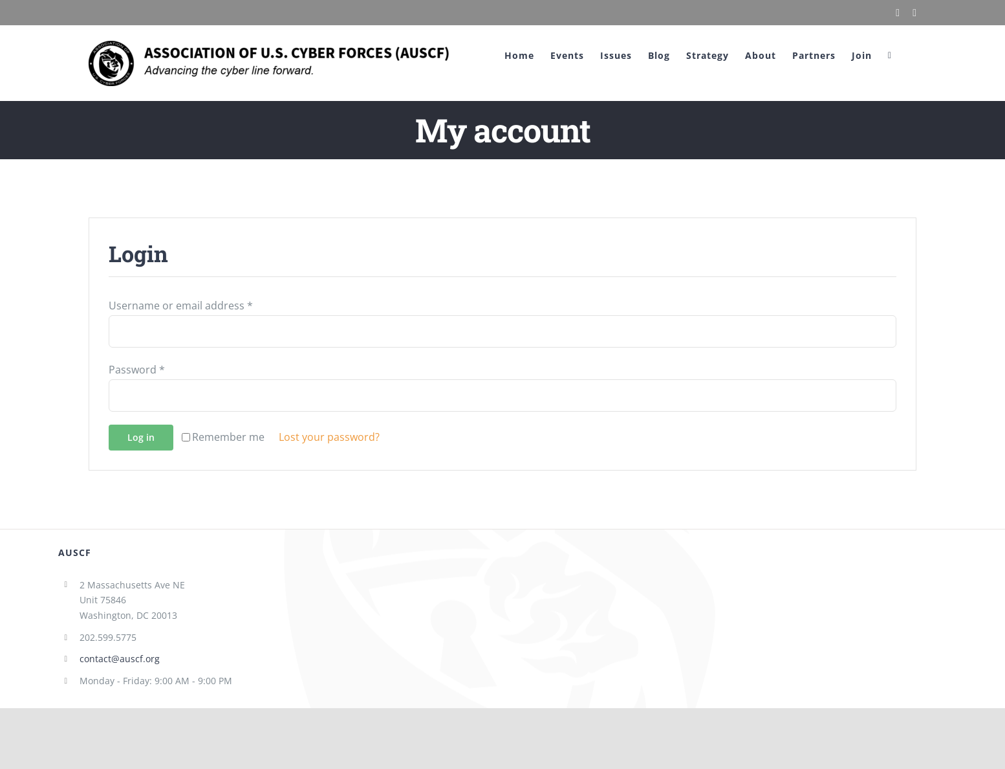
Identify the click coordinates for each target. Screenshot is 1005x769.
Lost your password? (329, 437)
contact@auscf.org (120, 658)
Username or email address (181, 305)
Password (137, 369)
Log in (141, 437)
